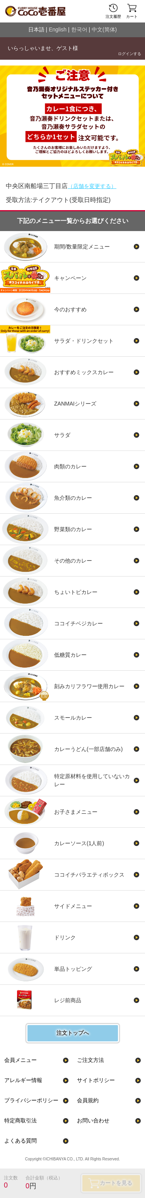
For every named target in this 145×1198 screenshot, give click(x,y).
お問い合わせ (93, 1120)
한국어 (79, 29)
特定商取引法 (20, 1120)
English (58, 29)
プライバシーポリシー (31, 1100)
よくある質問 (20, 1141)
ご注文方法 (90, 1060)
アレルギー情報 (23, 1080)
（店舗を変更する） (92, 186)
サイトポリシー (96, 1080)
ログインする (129, 54)
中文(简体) (104, 29)
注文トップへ (72, 1033)
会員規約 (88, 1100)
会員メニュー (20, 1060)
